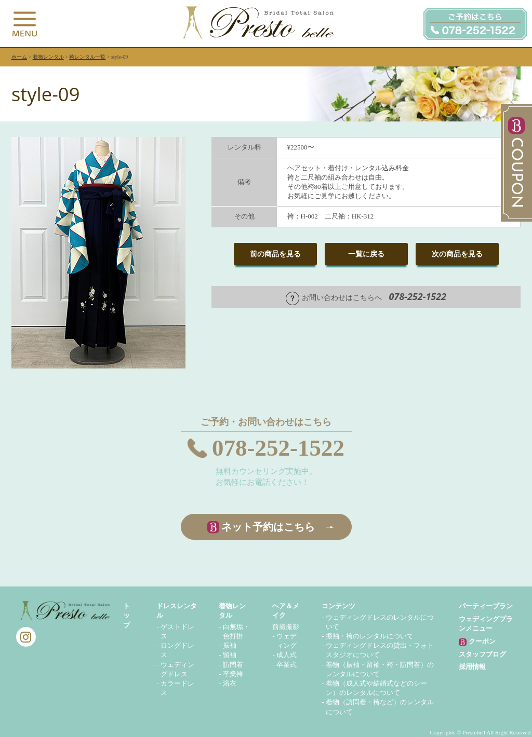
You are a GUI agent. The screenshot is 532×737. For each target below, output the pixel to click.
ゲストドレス (177, 631)
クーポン (477, 641)
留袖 (229, 655)
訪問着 (233, 664)
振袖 (229, 645)
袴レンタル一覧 (87, 57)
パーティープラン (486, 606)
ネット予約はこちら (268, 527)
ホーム (19, 57)
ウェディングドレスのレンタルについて (380, 622)
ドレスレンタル (176, 610)
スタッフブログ (482, 654)
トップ (126, 615)
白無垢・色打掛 (236, 631)
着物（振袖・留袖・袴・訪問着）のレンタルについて (380, 669)
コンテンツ (338, 606)
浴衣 (229, 683)
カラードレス (177, 688)
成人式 (286, 655)
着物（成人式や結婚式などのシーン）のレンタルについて (376, 688)
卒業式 (286, 664)
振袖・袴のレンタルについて (370, 636)
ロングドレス (177, 650)
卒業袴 (233, 674)
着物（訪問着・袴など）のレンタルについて (380, 706)
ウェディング (286, 640)
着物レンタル (48, 57)
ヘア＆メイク (285, 610)
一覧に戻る (366, 254)
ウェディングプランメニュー (486, 623)
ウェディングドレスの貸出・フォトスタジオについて (380, 650)
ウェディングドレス (177, 669)
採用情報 (472, 667)
